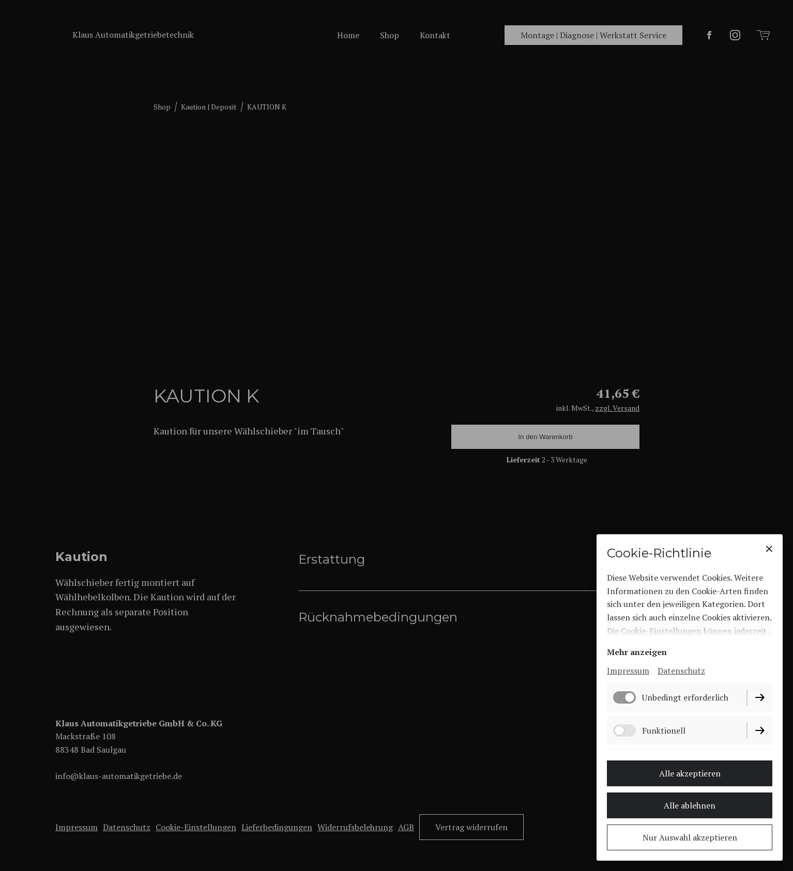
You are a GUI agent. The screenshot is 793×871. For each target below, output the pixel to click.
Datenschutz (681, 670)
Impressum (628, 670)
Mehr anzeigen (637, 652)
